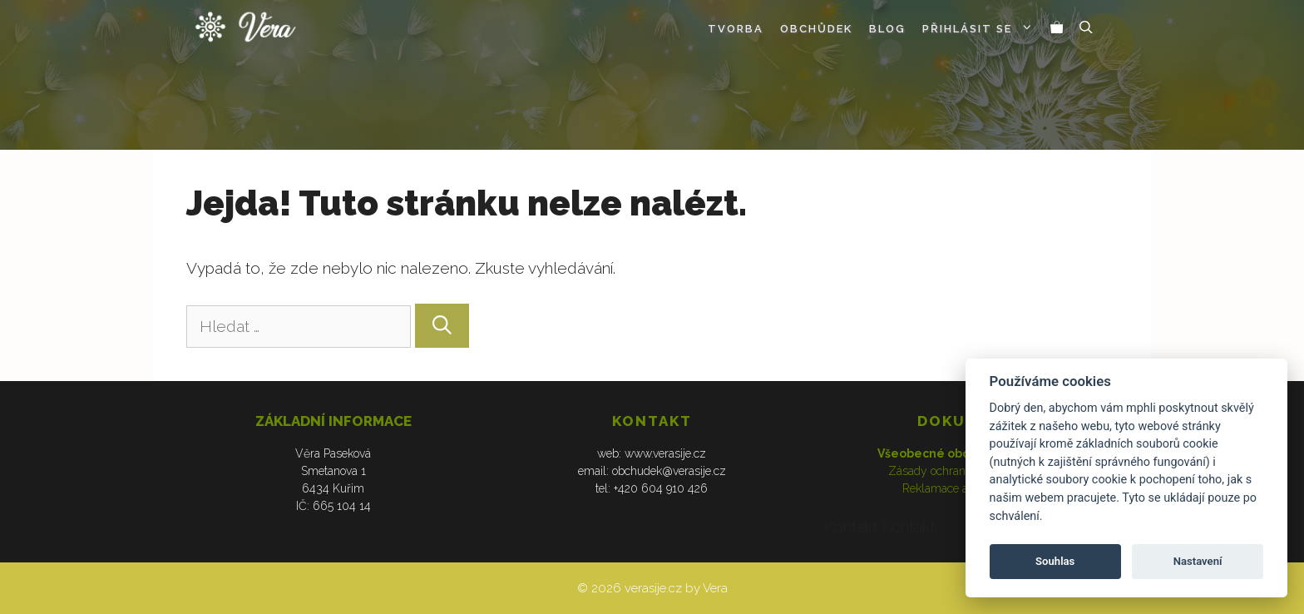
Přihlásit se (982, 29)
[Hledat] (442, 325)
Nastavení (1197, 561)
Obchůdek (816, 28)
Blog (887, 28)
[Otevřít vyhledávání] (1086, 29)
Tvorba (735, 28)
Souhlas (1054, 561)
